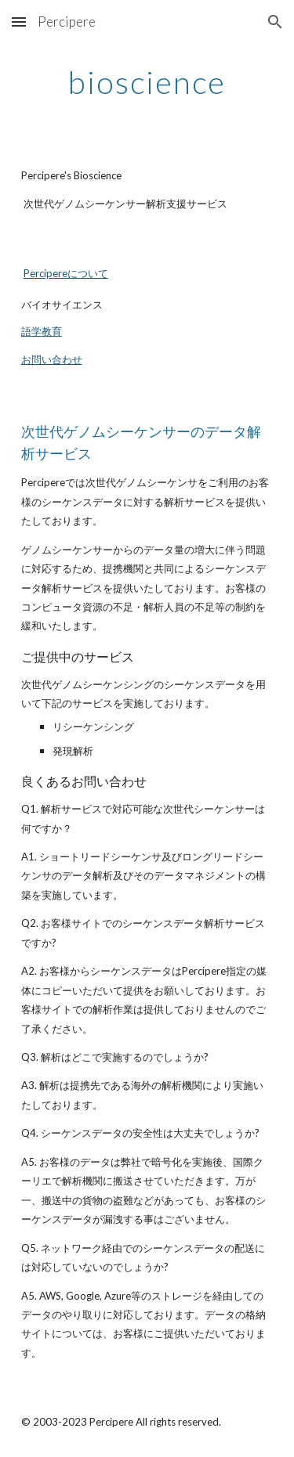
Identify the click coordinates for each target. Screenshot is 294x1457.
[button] (19, 21)
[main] (147, 82)
